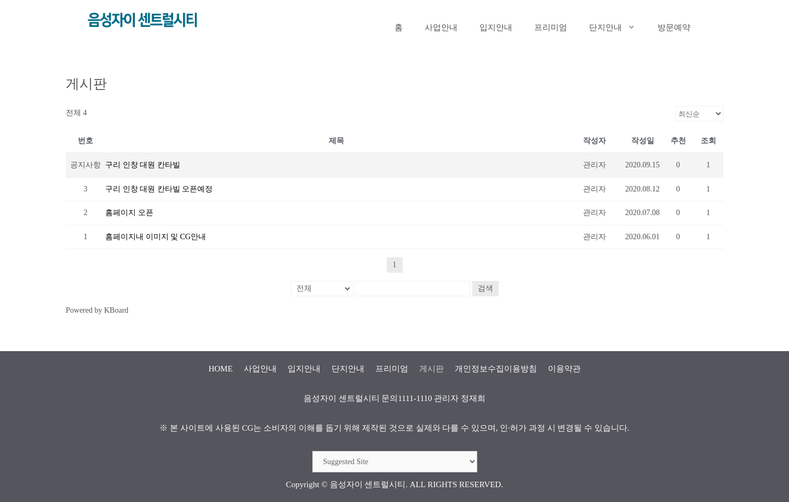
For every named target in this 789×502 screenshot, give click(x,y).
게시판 (431, 368)
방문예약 (674, 27)
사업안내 (441, 27)
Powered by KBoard (97, 310)
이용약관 (564, 368)
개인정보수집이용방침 (496, 368)
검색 (485, 288)
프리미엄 (550, 27)
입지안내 (495, 27)
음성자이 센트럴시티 (368, 484)
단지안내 (618, 27)
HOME (220, 368)
